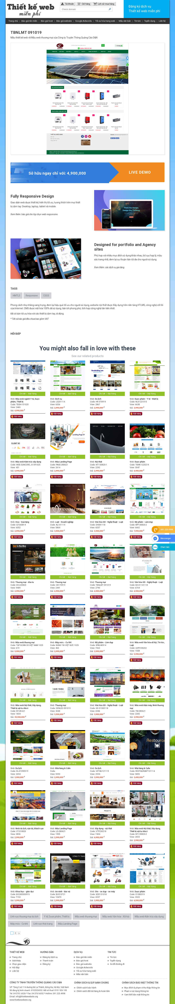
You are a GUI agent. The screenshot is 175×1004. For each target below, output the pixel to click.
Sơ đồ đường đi (117, 964)
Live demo (140, 172)
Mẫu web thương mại (42, 37)
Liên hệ (162, 21)
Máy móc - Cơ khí (19, 923)
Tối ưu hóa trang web (105, 21)
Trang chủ (13, 21)
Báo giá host (47, 21)
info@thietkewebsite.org (27, 996)
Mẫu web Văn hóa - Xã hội (116, 916)
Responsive (32, 295)
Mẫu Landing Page (67, 923)
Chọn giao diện (19, 964)
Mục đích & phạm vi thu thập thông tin (142, 987)
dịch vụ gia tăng (116, 267)
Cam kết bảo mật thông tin (136, 994)
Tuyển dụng (149, 21)
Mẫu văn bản (125, 21)
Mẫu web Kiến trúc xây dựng (149, 916)
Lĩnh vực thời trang (42, 923)
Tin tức (137, 21)
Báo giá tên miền (29, 21)
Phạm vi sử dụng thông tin (136, 991)
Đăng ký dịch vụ (50, 957)
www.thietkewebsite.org (20, 1000)
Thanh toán (48, 960)
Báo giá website (64, 21)
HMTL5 (16, 295)
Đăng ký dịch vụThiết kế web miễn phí (144, 8)
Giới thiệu (16, 960)
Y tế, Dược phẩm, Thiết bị (56, 916)
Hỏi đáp (16, 967)
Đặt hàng (32, 394)
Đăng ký (46, 964)
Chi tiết (22, 394)
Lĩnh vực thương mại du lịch (24, 916)
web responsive (50, 214)
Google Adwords (83, 21)
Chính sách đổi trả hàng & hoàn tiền (93, 991)
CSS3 (46, 295)
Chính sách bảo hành (86, 987)
